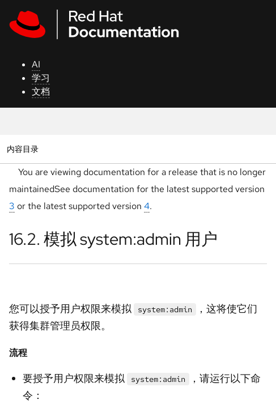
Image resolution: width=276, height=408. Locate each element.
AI (36, 64)
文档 (41, 91)
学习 (41, 78)
